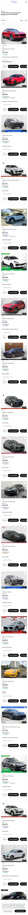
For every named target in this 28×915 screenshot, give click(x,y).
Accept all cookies (20, 911)
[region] (14, 907)
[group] (14, 35)
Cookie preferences (8, 911)
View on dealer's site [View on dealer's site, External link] (7, 61)
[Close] (26, 900)
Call (4, 66)
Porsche (3, 11)
